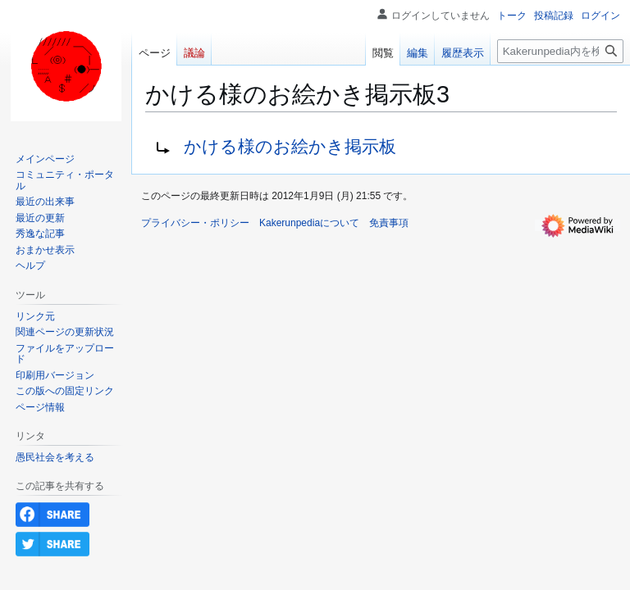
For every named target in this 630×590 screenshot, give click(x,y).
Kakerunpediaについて (309, 223)
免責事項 (389, 223)
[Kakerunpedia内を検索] (560, 51)
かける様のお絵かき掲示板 (290, 147)
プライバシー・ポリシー (195, 223)
